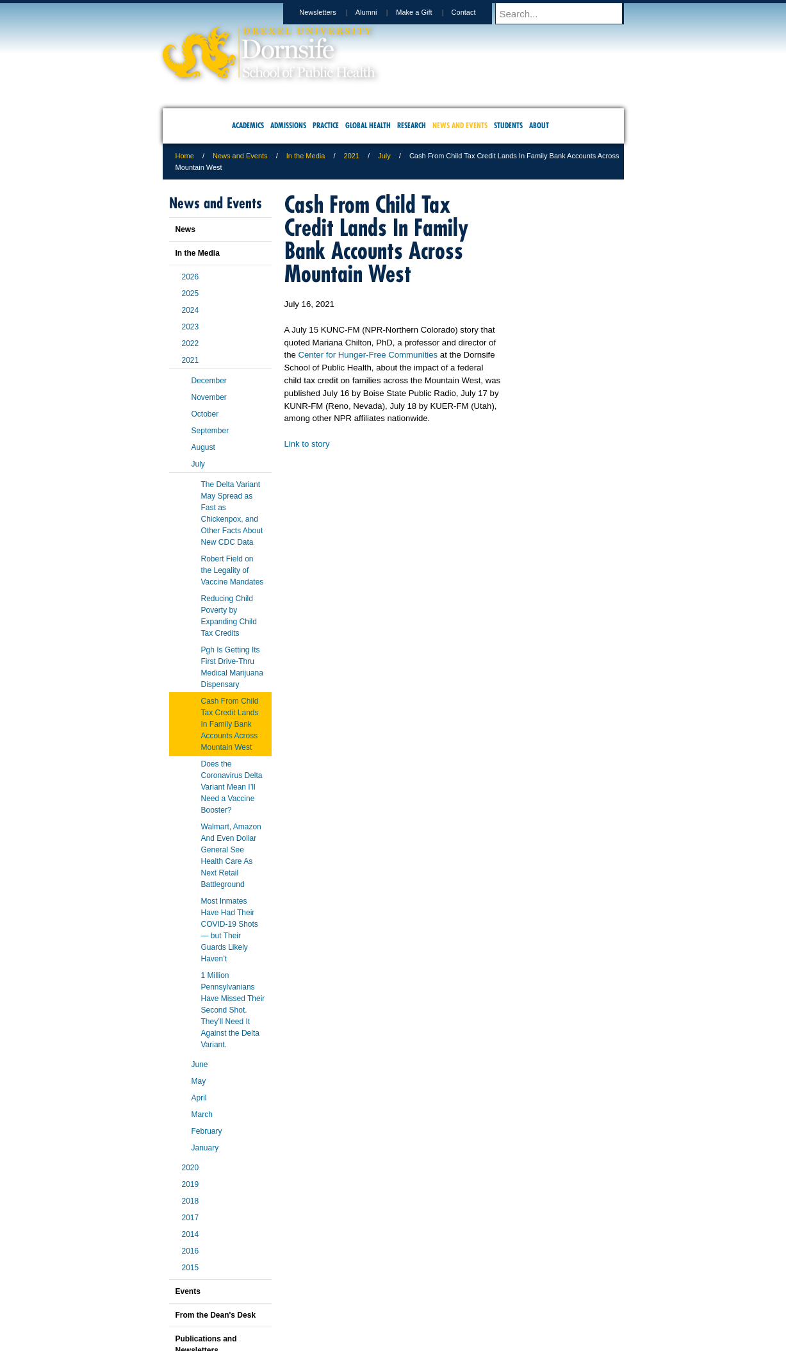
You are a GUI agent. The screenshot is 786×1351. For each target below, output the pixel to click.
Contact (476, 12)
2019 (190, 1184)
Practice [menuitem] (326, 125)
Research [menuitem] (411, 125)
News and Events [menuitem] (459, 125)
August (203, 447)
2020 (190, 1167)
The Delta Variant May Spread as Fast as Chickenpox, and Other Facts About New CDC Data (232, 513)
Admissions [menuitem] (288, 125)
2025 (190, 293)
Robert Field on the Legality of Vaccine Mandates (232, 570)
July (384, 156)
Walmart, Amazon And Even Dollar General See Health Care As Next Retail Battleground (231, 855)
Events (188, 1291)
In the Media (305, 156)
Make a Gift (426, 12)
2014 (190, 1234)
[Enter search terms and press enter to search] (565, 13)
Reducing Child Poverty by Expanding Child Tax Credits (229, 616)
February (207, 1131)
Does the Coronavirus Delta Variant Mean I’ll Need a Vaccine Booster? (232, 787)
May (199, 1081)
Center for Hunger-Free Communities (368, 355)
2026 (190, 276)
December (209, 380)
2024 (190, 310)
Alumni (378, 12)
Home (185, 156)
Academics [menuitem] (248, 125)
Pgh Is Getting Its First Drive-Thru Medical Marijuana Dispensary (232, 667)
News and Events (240, 156)
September (210, 430)
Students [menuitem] (508, 125)
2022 (190, 343)
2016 (190, 1251)
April (199, 1097)
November (209, 397)
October (205, 414)
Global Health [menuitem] (368, 125)
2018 (190, 1201)
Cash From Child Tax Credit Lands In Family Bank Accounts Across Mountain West (230, 724)
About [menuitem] (539, 125)
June (200, 1064)
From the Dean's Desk (216, 1315)
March (202, 1114)
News (185, 229)
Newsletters (329, 12)
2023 (190, 326)
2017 (190, 1217)
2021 (351, 156)
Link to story (307, 444)
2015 (190, 1267)
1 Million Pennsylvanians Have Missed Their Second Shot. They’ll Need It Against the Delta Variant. (233, 1010)
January (205, 1147)
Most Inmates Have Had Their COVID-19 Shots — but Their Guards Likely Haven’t (229, 930)
